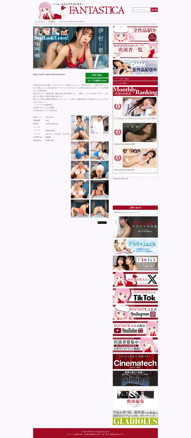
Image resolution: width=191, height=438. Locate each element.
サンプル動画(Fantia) (97, 81)
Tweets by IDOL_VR (120, 178)
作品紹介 (51, 21)
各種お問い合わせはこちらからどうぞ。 (127, 212)
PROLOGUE (50, 130)
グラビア (57, 134)
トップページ (39, 21)
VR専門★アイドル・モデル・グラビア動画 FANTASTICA (82, 11)
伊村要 (48, 137)
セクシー (49, 134)
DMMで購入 (97, 75)
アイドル (66, 134)
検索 (154, 10)
